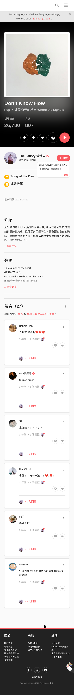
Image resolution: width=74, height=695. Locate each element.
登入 (20, 313)
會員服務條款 (10, 650)
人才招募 (55, 643)
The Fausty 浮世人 (34, 156)
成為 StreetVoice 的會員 (40, 313)
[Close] (70, 14)
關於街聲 (8, 643)
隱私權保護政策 (11, 653)
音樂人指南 (56, 657)
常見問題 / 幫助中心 (60, 653)
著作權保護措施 (11, 657)
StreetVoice (18, 5)
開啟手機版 (37, 677)
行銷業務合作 (34, 646)
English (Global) (42, 18)
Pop (7, 109)
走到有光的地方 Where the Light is (39, 109)
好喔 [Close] (66, 175)
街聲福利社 (33, 643)
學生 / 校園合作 (35, 650)
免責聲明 (8, 660)
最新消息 (8, 646)
